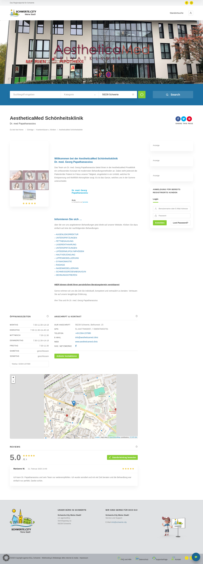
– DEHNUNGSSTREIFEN (65, 275)
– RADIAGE (59, 265)
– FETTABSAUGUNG (63, 241)
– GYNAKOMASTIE (63, 261)
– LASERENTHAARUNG (65, 244)
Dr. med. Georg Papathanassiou (80, 191)
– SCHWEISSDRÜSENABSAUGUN (70, 271)
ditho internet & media (70, 558)
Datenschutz (141, 559)
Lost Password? (180, 223)
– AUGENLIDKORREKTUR (66, 234)
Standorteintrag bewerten (122, 457)
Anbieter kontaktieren (67, 356)
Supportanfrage (159, 559)
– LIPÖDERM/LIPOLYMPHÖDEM (69, 251)
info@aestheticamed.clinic (86, 337)
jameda (85, 202)
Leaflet (97, 437)
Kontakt (176, 559)
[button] (190, 13)
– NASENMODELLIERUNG (66, 268)
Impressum (84, 558)
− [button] (13, 381)
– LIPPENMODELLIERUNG (66, 258)
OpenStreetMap (114, 437)
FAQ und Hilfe (124, 559)
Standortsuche (176, 13)
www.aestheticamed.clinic (86, 342)
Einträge (30, 130)
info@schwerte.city (119, 522)
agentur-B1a (27, 558)
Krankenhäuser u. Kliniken (46, 130)
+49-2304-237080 (83, 333)
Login (155, 199)
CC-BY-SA (133, 437)
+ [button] (13, 377)
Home (21, 130)
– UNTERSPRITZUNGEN (65, 238)
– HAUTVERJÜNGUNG (64, 255)
